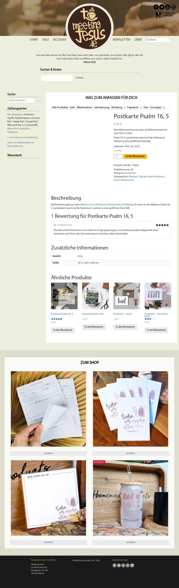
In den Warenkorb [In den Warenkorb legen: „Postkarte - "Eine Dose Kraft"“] (156, 330)
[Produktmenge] (118, 156)
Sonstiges (156, 107)
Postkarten (130, 173)
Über (138, 40)
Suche (11, 94)
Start (34, 40)
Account (59, 40)
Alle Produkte (60, 107)
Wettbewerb (127, 180)
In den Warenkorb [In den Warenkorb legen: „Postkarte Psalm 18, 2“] (94, 327)
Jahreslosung (102, 107)
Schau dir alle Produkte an (20, 142)
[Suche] (38, 100)
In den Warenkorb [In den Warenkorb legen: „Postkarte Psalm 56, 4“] (62, 330)
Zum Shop (89, 363)
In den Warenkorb (135, 156)
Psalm (117, 180)
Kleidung (117, 107)
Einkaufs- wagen (169, 14)
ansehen (48, 453)
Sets (146, 107)
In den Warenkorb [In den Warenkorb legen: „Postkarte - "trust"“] (125, 327)
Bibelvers (133, 176)
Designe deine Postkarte (151, 176)
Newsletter (121, 40)
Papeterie (133, 107)
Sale (45, 40)
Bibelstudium (84, 107)
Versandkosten (15, 146)
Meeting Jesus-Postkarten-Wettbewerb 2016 (103, 204)
